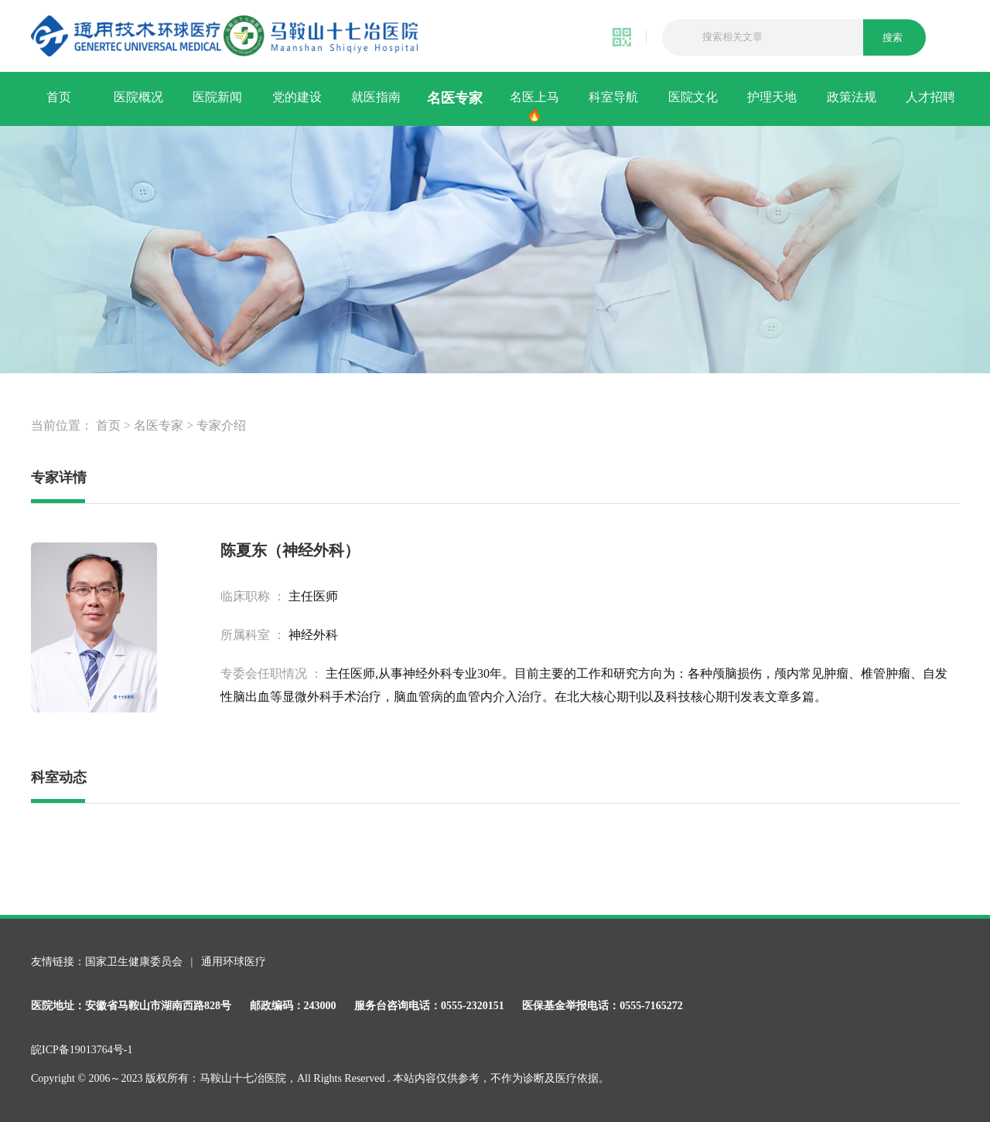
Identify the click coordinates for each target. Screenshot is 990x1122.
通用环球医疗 (233, 961)
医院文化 (693, 97)
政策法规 (851, 97)
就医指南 (376, 97)
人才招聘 (930, 97)
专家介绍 (221, 425)
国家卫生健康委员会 (135, 961)
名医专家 (455, 98)
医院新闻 (217, 97)
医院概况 (138, 97)
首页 (58, 97)
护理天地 (772, 97)
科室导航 (613, 97)
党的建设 (297, 97)
